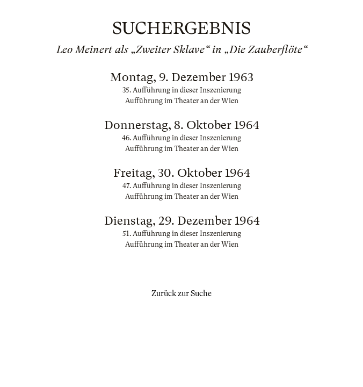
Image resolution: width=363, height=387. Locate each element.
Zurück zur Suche (181, 293)
